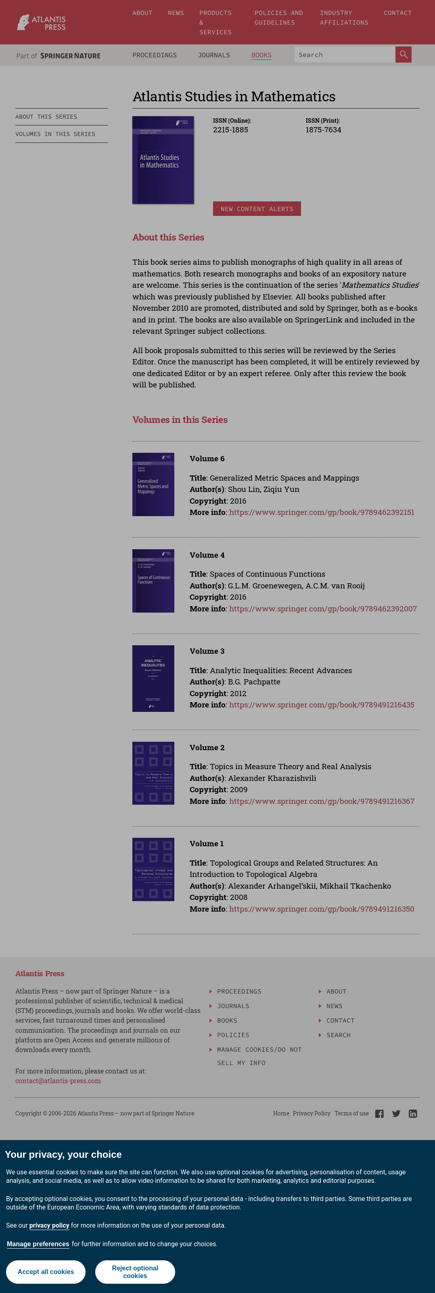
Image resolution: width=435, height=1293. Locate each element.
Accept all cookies (46, 1271)
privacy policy (49, 1225)
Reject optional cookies (135, 1272)
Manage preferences (38, 1244)
